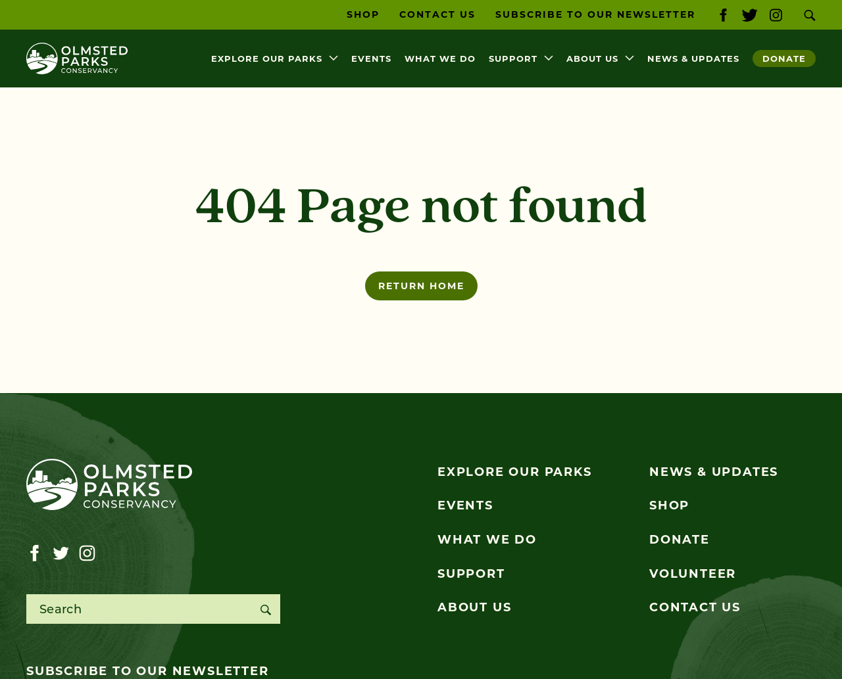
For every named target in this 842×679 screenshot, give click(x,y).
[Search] (265, 609)
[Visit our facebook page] (723, 15)
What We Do (440, 58)
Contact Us (437, 14)
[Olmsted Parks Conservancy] (77, 58)
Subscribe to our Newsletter (595, 14)
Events (371, 58)
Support (513, 58)
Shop (363, 14)
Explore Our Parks (266, 58)
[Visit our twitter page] (749, 15)
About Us (592, 58)
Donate (784, 58)
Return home (421, 286)
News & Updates (693, 58)
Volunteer (692, 574)
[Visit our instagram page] (776, 15)
